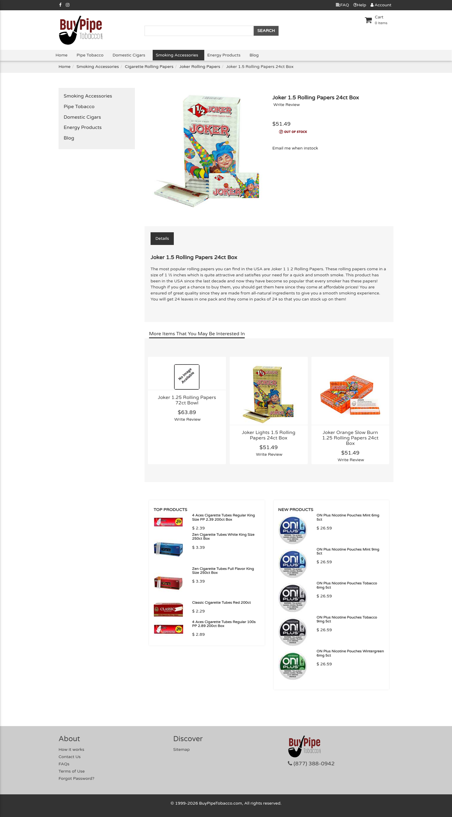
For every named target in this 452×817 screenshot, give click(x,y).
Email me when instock (295, 148)
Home (62, 55)
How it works (71, 749)
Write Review (286, 104)
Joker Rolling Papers (200, 66)
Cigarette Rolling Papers (149, 66)
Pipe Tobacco (90, 55)
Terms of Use (72, 771)
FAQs (64, 764)
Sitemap (181, 749)
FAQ (342, 5)
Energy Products (223, 55)
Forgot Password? (76, 778)
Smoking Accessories (177, 55)
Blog (254, 55)
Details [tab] (162, 238)
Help (359, 5)
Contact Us (70, 756)
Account (381, 5)
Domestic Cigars (129, 55)
